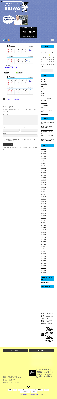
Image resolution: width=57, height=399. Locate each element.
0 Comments (11, 69)
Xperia (42, 91)
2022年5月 (43, 263)
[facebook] (6, 40)
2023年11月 (43, 220)
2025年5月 (43, 177)
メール (23, 128)
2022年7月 (43, 258)
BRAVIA (43, 79)
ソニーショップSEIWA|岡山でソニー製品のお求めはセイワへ (28, 394)
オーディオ (43, 100)
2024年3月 (43, 210)
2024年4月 (43, 208)
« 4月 (42, 66)
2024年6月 (43, 203)
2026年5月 (43, 149)
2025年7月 (43, 172)
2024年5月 (43, 206)
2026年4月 (43, 151)
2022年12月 (43, 246)
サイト (4, 133)
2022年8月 (43, 256)
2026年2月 (43, 156)
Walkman (43, 88)
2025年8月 (43, 170)
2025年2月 (43, 184)
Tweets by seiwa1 (45, 282)
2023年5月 (43, 234)
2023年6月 (43, 232)
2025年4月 (43, 180)
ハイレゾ (34, 389)
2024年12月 (43, 189)
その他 (42, 95)
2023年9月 (43, 225)
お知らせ (43, 93)
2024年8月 (43, 199)
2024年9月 (43, 196)
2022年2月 (43, 268)
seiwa (5, 69)
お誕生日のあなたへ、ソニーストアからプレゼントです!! (47, 131)
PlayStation (43, 81)
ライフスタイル (44, 114)
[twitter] (4, 40)
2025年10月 (43, 165)
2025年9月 (43, 168)
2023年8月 (43, 227)
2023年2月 (43, 241)
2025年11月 (43, 163)
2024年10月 (43, 194)
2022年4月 (43, 265)
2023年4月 (43, 237)
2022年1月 (43, 270)
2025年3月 (43, 182)
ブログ (46, 389)
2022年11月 (43, 249)
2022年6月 (43, 260)
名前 (4, 128)
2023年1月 (43, 244)
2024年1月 (43, 215)
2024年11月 (43, 191)
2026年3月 (43, 153)
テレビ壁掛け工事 (25, 391)
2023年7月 (43, 230)
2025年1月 (43, 187)
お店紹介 (34, 391)
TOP (10, 389)
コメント (5, 114)
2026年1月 (43, 158)
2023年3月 (43, 239)
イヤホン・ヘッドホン (46, 98)
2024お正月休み (11, 67)
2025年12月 (43, 161)
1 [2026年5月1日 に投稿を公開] (49, 54)
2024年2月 (43, 213)
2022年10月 (43, 251)
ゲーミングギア (44, 105)
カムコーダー (44, 103)
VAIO (42, 86)
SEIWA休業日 (44, 84)
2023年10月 (43, 222)
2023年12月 (43, 218)
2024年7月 (43, 201)
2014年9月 (43, 272)
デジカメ (43, 107)
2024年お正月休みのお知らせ (11, 100)
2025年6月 (43, 175)
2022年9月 (43, 253)
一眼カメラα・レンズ (24, 389)
